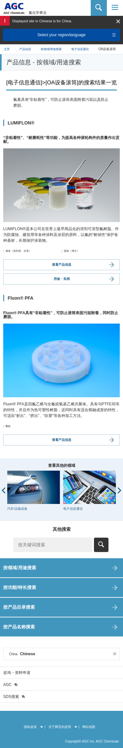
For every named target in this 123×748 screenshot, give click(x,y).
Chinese (22, 654)
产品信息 (25, 49)
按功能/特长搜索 (19, 587)
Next (119, 490)
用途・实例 (62, 279)
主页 (7, 49)
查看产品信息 (61, 264)
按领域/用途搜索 (51, 49)
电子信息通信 (80, 49)
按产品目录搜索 (19, 607)
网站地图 (88, 727)
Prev (3, 490)
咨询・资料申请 (16, 672)
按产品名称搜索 (19, 626)
